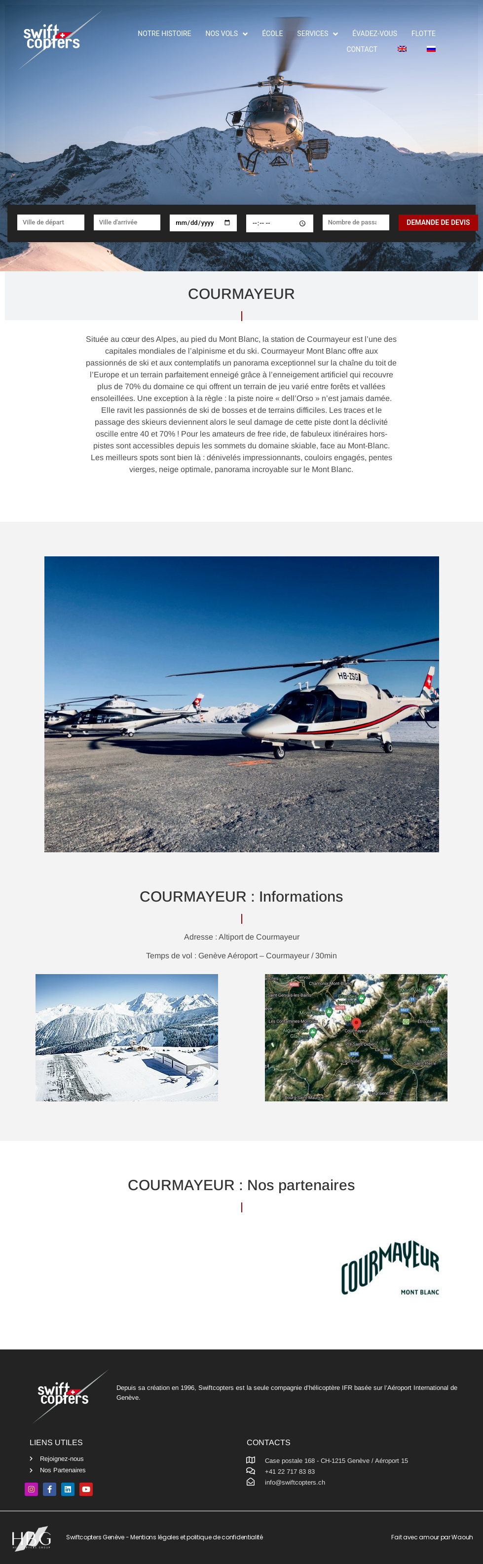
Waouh (462, 1537)
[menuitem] (399, 50)
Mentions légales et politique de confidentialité (196, 1537)
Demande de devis (438, 222)
